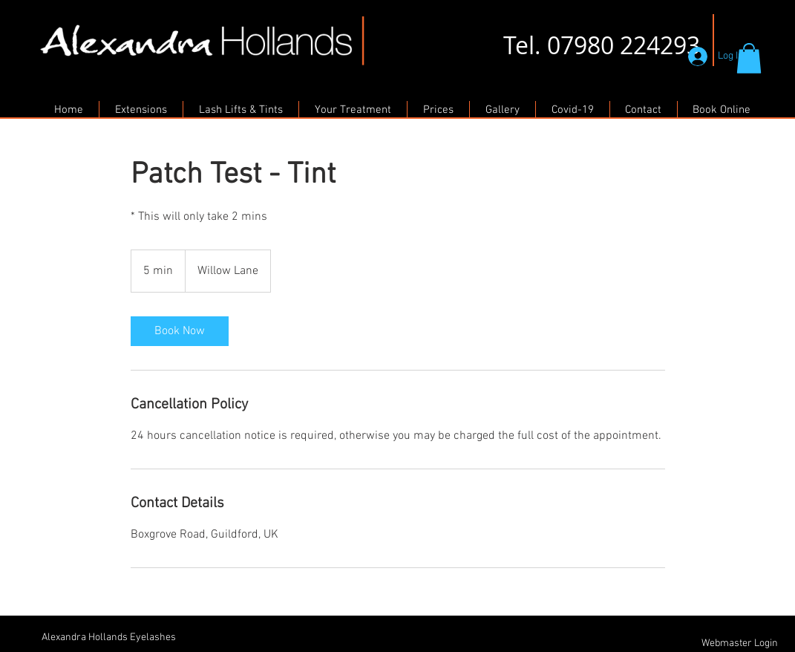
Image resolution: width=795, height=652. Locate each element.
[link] (180, 331)
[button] (749, 58)
